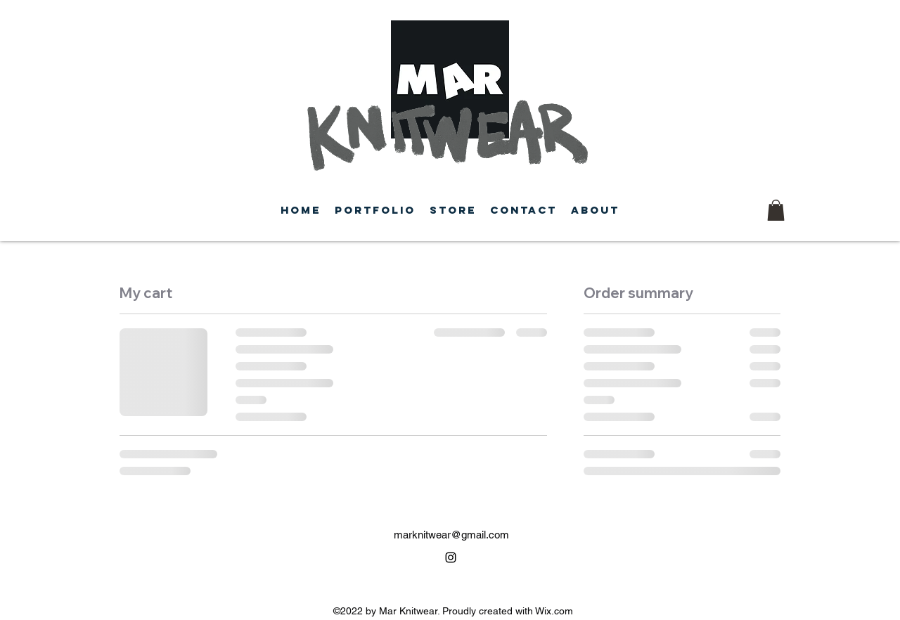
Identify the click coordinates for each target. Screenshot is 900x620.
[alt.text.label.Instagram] (451, 557)
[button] (776, 210)
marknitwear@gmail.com (451, 535)
